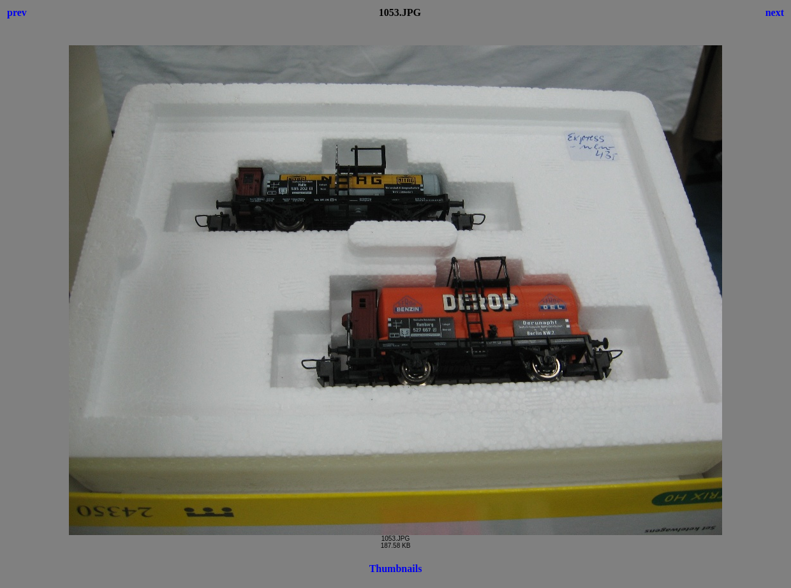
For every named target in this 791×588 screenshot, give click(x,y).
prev (17, 12)
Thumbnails (395, 568)
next (774, 12)
